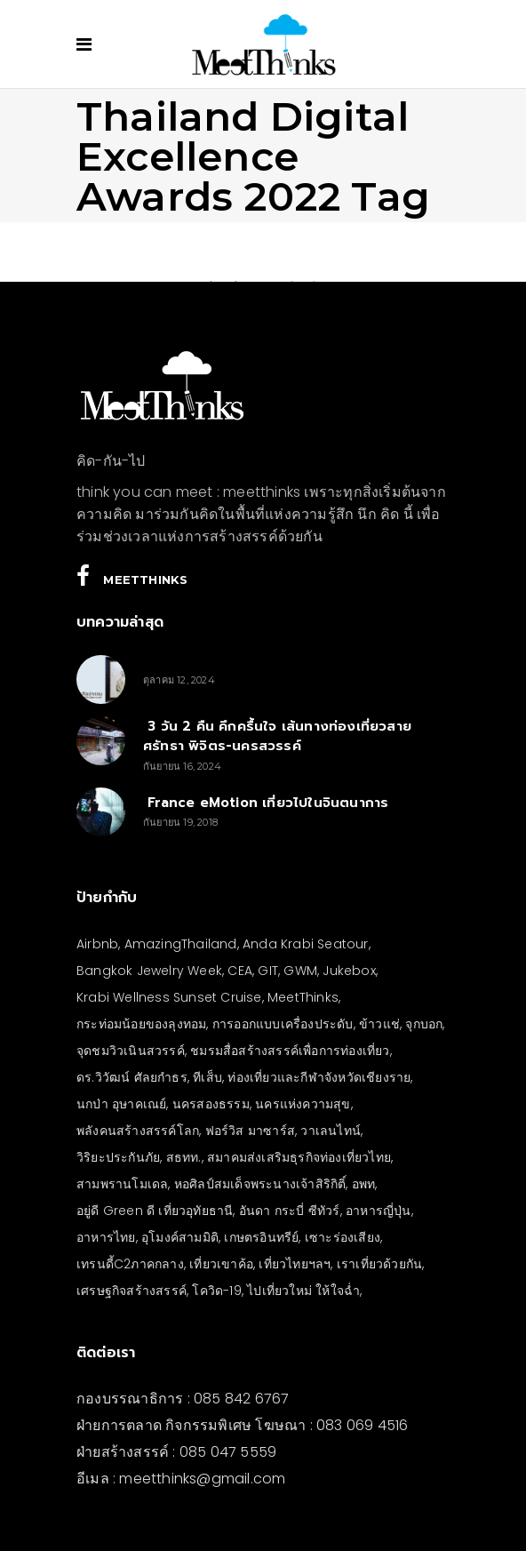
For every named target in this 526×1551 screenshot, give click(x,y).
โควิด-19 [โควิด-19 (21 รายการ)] (216, 1290)
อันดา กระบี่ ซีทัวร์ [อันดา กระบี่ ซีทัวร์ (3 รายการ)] (289, 1210)
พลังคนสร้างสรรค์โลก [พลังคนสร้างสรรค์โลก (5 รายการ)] (137, 1130)
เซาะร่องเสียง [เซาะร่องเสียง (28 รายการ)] (342, 1237)
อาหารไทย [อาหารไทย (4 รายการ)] (106, 1237)
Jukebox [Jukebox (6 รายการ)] (349, 970)
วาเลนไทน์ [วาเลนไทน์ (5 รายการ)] (330, 1130)
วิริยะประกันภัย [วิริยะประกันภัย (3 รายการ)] (118, 1157)
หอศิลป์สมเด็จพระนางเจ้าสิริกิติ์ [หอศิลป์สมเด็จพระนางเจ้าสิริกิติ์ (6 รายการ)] (260, 1184)
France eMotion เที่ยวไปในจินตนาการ (265, 802)
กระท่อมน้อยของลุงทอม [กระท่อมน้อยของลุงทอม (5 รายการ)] (141, 1024)
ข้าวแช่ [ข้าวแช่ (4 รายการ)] (379, 1024)
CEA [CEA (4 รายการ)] (239, 970)
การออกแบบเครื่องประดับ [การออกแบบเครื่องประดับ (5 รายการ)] (283, 1024)
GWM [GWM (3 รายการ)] (300, 970)
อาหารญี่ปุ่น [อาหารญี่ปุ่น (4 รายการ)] (378, 1210)
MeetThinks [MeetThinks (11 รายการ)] (303, 997)
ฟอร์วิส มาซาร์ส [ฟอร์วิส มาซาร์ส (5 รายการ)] (250, 1130)
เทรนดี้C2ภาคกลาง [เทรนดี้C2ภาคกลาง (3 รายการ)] (130, 1264)
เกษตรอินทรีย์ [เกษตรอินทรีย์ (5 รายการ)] (261, 1237)
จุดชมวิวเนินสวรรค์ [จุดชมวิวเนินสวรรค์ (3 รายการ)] (130, 1050)
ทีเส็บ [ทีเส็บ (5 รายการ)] (207, 1077)
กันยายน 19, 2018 (180, 822)
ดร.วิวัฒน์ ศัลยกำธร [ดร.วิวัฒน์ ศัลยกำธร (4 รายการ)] (131, 1077)
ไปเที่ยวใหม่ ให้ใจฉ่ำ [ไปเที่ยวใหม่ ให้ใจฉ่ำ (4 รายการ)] (303, 1290)
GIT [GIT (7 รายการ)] (268, 970)
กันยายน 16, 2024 (182, 766)
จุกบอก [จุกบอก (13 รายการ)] (423, 1024)
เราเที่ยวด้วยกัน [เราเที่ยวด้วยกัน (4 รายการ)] (379, 1264)
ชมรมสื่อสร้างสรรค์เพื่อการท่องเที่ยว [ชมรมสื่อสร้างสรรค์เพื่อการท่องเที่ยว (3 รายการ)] (289, 1050)
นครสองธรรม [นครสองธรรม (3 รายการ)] (211, 1104)
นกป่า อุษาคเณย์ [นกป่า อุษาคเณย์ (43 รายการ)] (121, 1104)
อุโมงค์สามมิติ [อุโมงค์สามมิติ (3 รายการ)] (180, 1237)
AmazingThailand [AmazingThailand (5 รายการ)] (180, 944)
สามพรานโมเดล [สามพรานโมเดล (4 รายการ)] (122, 1184)
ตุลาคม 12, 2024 (179, 680)
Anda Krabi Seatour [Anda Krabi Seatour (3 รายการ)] (306, 944)
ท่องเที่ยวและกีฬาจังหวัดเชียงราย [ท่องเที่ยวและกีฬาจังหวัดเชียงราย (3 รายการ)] (318, 1077)
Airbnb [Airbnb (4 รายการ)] (97, 944)
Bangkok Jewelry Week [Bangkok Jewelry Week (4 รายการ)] (149, 970)
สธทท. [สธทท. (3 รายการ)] (184, 1157)
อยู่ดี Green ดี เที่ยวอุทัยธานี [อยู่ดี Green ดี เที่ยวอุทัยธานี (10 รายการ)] (154, 1210)
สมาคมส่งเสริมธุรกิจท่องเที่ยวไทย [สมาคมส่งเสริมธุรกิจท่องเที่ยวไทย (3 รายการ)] (299, 1157)
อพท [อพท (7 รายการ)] (364, 1184)
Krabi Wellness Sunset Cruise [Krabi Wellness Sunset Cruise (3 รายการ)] (169, 997)
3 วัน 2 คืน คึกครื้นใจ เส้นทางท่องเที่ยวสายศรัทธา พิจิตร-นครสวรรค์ (277, 736)
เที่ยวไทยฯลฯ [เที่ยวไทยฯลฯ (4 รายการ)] (295, 1264)
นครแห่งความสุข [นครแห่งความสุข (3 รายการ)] (302, 1104)
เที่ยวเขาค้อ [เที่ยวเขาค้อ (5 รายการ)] (221, 1264)
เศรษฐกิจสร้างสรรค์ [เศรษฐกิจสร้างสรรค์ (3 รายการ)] (131, 1290)
